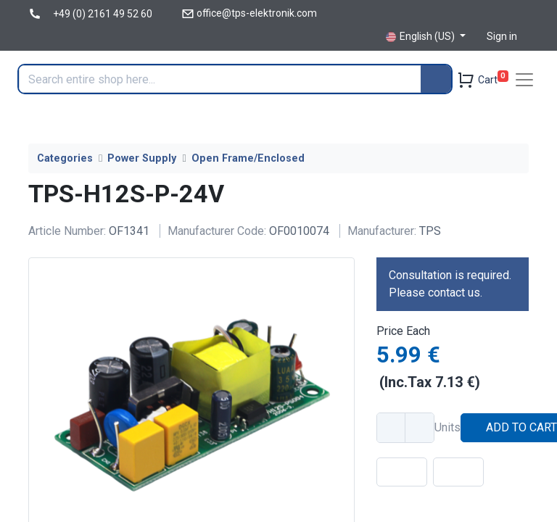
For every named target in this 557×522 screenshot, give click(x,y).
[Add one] (419, 427)
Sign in (502, 36)
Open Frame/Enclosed (248, 158)
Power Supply (141, 158)
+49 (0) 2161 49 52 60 (102, 14)
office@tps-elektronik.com (257, 13)
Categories (65, 158)
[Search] (436, 79)
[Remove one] (391, 427)
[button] (401, 471)
